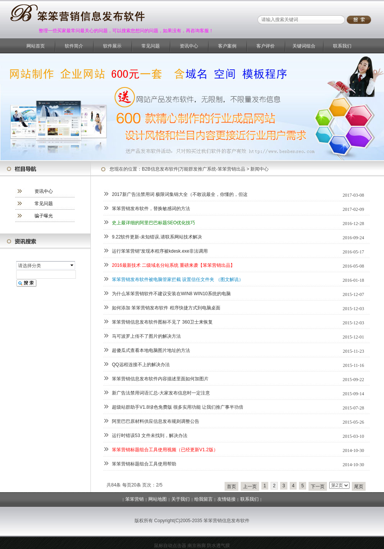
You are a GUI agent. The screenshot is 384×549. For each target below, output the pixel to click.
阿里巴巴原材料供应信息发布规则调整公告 (155, 421)
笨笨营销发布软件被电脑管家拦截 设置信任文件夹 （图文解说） (177, 279)
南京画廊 (196, 545)
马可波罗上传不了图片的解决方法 (146, 336)
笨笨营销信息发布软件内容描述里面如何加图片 (160, 378)
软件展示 (112, 46)
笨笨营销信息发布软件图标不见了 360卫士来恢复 (162, 322)
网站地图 (157, 499)
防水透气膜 (218, 545)
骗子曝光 (43, 216)
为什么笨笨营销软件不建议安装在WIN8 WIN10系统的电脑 (171, 293)
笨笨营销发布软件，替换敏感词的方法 (151, 208)
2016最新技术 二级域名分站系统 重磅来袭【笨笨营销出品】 (173, 265)
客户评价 (265, 46)
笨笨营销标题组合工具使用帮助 (144, 464)
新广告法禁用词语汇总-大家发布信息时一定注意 (161, 393)
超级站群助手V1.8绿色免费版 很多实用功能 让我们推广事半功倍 (177, 407)
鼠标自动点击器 (170, 545)
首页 (231, 486)
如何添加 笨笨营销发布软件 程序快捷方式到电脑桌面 (166, 308)
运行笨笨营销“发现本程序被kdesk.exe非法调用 (160, 251)
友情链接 (226, 499)
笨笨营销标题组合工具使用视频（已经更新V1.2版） (165, 449)
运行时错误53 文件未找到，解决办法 (149, 435)
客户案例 (227, 46)
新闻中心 (259, 169)
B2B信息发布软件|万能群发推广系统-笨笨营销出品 (193, 169)
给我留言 (203, 499)
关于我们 (180, 499)
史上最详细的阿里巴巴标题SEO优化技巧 (153, 222)
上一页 (250, 486)
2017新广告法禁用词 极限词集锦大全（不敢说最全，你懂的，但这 (180, 194)
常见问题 (150, 46)
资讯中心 (189, 46)
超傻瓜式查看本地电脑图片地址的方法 (151, 350)
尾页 (358, 486)
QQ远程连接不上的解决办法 (141, 364)
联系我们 (342, 46)
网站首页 (35, 46)
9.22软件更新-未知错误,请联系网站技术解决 (157, 237)
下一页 (318, 486)
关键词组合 (303, 46)
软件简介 (74, 46)
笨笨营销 (134, 499)
